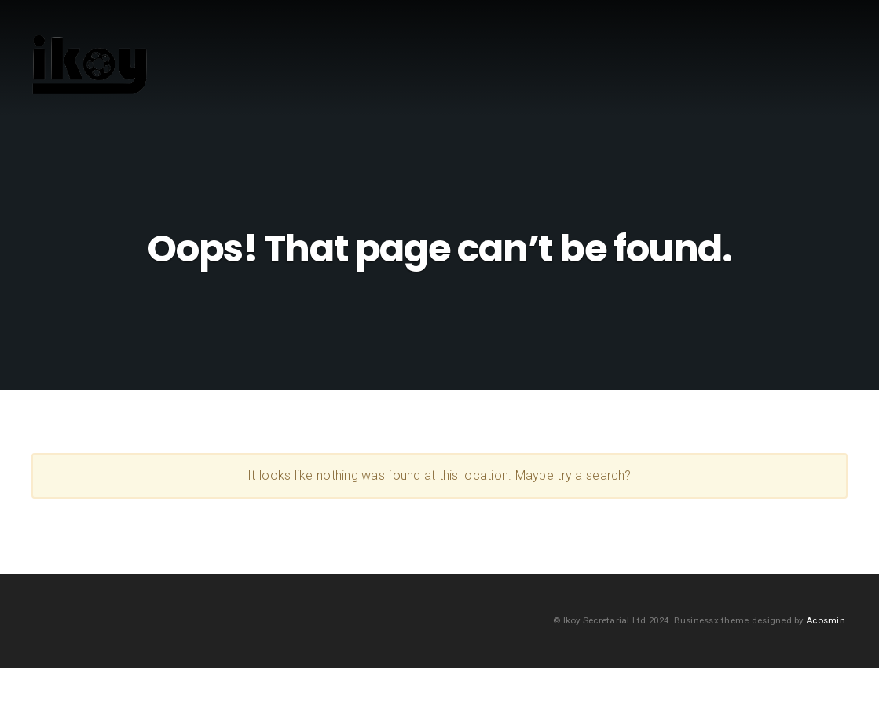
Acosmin (825, 653)
